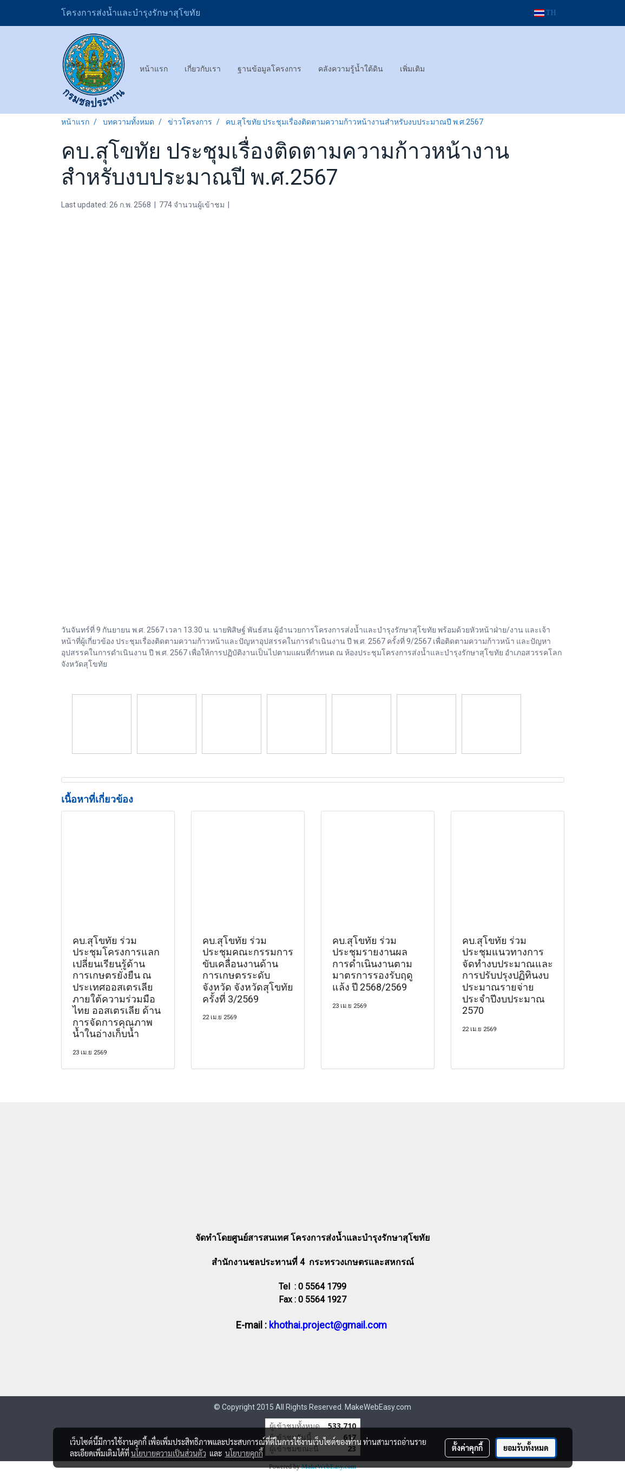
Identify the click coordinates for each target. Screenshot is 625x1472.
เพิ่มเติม (412, 68)
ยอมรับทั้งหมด (526, 1448)
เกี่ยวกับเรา (203, 68)
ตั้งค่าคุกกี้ (467, 1448)
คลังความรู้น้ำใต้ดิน (350, 68)
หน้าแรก (154, 68)
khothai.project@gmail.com (328, 1325)
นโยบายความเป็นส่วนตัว (168, 1453)
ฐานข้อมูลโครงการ (269, 68)
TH (545, 13)
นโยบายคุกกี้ (244, 1453)
